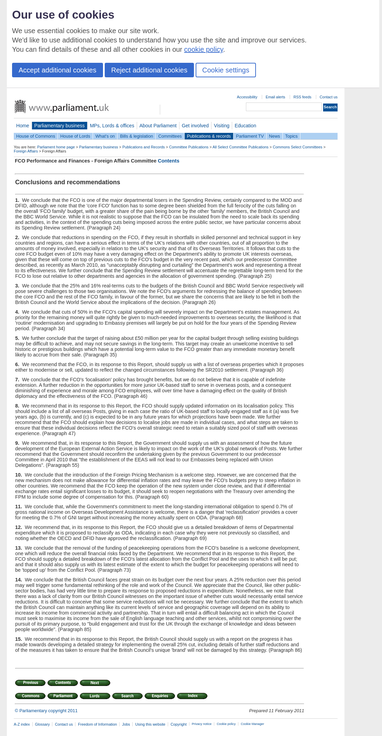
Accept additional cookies (57, 70)
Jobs (126, 724)
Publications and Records (143, 147)
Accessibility (247, 97)
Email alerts (275, 97)
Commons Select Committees (297, 147)
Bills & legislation (136, 136)
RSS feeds (302, 97)
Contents (168, 161)
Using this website (150, 724)
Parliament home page (56, 147)
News (274, 136)
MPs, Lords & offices (112, 125)
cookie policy (203, 49)
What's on (105, 136)
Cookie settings (225, 70)
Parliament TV (250, 136)
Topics (291, 136)
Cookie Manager (252, 724)
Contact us (329, 97)
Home (22, 125)
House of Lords (75, 136)
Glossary (42, 724)
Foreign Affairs (26, 151)
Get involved (195, 125)
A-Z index (22, 724)
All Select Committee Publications (241, 147)
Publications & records (209, 136)
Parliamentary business (59, 125)
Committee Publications (188, 147)
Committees (170, 136)
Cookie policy (226, 724)
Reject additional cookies (149, 70)
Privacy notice (201, 724)
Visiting (221, 125)
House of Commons (35, 136)
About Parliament (158, 125)
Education (245, 125)
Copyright (179, 724)
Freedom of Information (97, 724)
